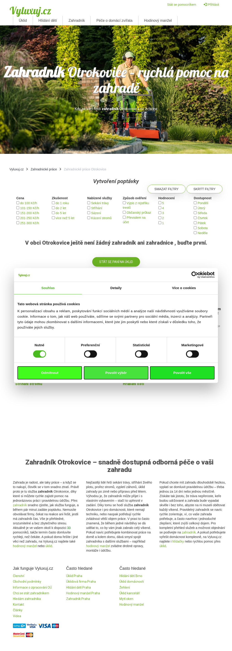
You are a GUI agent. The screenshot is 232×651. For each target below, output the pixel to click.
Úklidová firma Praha (81, 581)
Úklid (23, 20)
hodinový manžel (25, 546)
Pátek (202, 223)
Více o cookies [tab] (184, 288)
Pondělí (203, 203)
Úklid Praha (74, 576)
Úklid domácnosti (131, 581)
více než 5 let (65, 218)
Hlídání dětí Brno (130, 576)
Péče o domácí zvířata (114, 20)
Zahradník (76, 20)
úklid (49, 546)
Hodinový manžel (158, 20)
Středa (202, 213)
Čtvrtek (203, 218)
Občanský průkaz (139, 212)
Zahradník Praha (78, 599)
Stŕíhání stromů (28, 384)
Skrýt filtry (204, 189)
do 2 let (61, 208)
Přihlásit (211, 4)
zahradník (20, 505)
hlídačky (178, 541)
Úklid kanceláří (129, 593)
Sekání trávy (100, 203)
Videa (17, 616)
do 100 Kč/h (28, 203)
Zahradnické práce (44, 169)
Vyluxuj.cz (30, 10)
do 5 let (61, 213)
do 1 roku (62, 203)
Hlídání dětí (48, 20)
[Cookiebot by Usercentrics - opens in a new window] (195, 274)
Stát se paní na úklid (116, 262)
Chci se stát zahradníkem (31, 593)
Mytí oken (126, 599)
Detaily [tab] (116, 288)
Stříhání (96, 208)
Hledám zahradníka (27, 599)
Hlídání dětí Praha (78, 587)
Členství (18, 576)
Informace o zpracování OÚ (32, 587)
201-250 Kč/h (29, 218)
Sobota (203, 228)
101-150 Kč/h (29, 208)
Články (17, 610)
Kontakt (18, 604)
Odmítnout (49, 373)
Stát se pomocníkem (181, 4)
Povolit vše (182, 373)
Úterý (201, 208)
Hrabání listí (133, 384)
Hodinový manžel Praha (83, 593)
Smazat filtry (167, 189)
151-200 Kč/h (29, 213)
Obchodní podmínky (27, 581)
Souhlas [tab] (48, 288)
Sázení (96, 213)
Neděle (203, 233)
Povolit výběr (116, 373)
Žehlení (124, 587)
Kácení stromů (101, 218)
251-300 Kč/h (29, 223)
